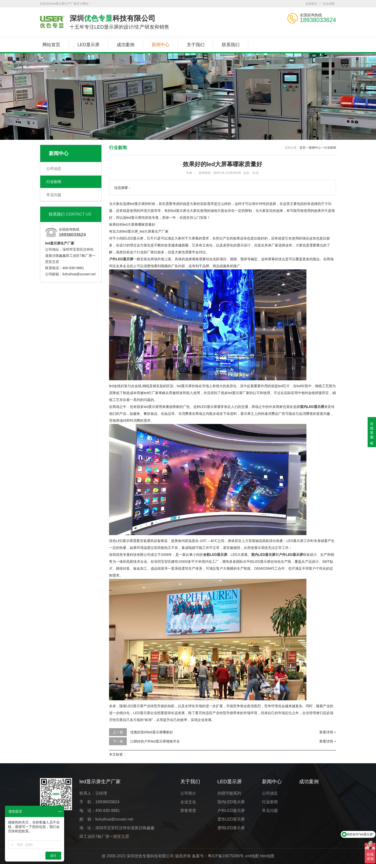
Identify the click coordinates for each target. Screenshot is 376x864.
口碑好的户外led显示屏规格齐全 (155, 741)
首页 (302, 147)
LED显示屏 (88, 44)
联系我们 (231, 44)
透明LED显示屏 (231, 828)
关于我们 (196, 44)
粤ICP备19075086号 (226, 856)
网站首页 (51, 44)
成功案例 (125, 44)
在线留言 (311, 3)
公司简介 (188, 793)
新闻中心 (160, 44)
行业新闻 (53, 182)
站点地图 (329, 3)
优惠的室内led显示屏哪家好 (151, 732)
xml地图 (252, 856)
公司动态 (53, 168)
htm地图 (267, 856)
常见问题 (53, 195)
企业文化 (188, 802)
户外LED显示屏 (231, 810)
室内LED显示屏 (231, 802)
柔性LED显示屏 (231, 819)
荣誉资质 (188, 810)
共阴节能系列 (229, 793)
